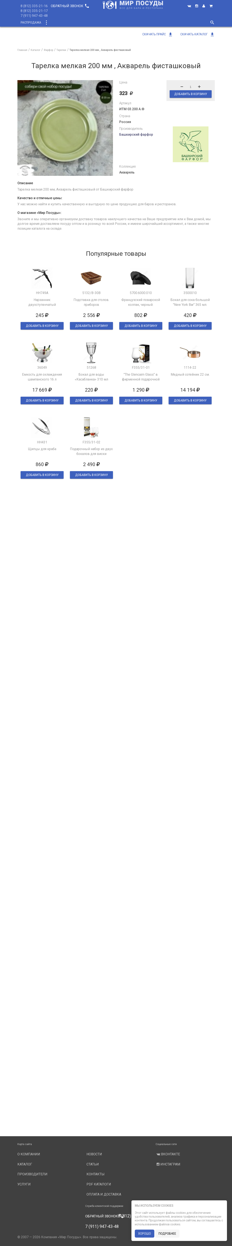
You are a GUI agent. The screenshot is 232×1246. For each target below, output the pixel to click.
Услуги (151, 22)
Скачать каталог (197, 34)
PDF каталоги (99, 1184)
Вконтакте (168, 1154)
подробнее (167, 1233)
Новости (170, 22)
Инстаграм (168, 1164)
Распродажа (31, 22)
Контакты (96, 1174)
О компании (97, 22)
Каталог (53, 22)
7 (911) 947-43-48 (34, 16)
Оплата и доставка (104, 1194)
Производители (126, 22)
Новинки (74, 22)
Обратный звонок (70, 6)
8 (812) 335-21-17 (34, 11)
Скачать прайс (157, 34)
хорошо (144, 1233)
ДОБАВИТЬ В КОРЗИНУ (190, 94)
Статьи (93, 1164)
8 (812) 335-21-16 (34, 6)
